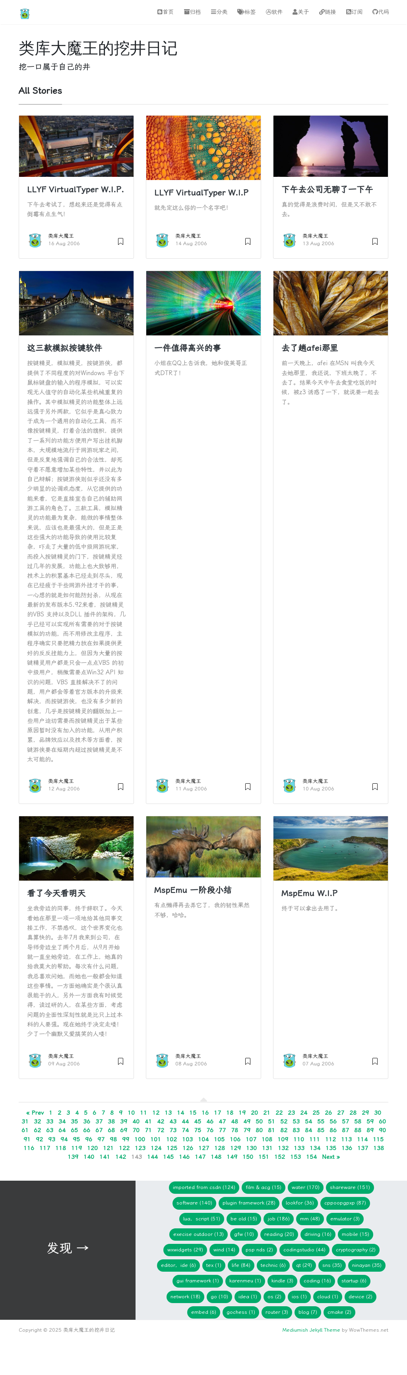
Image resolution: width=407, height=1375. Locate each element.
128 (219, 1148)
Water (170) (306, 1187)
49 (246, 1121)
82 (283, 1130)
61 (25, 1130)
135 (331, 1148)
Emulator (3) (345, 1219)
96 (88, 1139)
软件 (274, 12)
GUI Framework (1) (197, 1281)
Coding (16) (317, 1281)
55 (320, 1121)
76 (209, 1130)
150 (247, 1156)
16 (205, 1112)
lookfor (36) (300, 1203)
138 (378, 1148)
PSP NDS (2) (259, 1250)
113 (346, 1139)
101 (155, 1139)
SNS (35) (332, 1265)
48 (234, 1121)
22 (279, 1112)
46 (209, 1121)
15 (192, 1112)
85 (320, 1130)
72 (160, 1130)
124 (156, 1148)
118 (60, 1148)
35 (74, 1121)
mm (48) (310, 1219)
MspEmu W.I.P (309, 893)
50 (259, 1121)
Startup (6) (353, 1281)
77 (222, 1130)
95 (76, 1139)
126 (187, 1148)
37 (99, 1121)
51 (271, 1121)
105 (219, 1139)
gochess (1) (241, 1312)
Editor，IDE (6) (178, 1265)
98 (113, 1139)
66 (86, 1130)
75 (197, 1130)
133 (299, 1148)
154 (311, 1156)
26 (328, 1112)
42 (160, 1121)
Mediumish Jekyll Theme (311, 1330)
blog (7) (307, 1312)
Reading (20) (279, 1234)
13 (168, 1112)
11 (143, 1112)
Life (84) (241, 1265)
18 (229, 1112)
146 (184, 1156)
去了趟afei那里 (309, 348)
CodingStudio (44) (304, 1250)
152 (279, 1156)
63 (49, 1130)
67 (99, 1130)
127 (203, 1148)
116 (28, 1148)
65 (74, 1130)
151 (263, 1156)
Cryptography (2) (356, 1250)
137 (362, 1148)
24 (303, 1112)
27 (340, 1112)
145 (168, 1156)
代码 (380, 12)
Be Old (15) (244, 1219)
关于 (301, 12)
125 (172, 1148)
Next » (331, 1156)
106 (235, 1139)
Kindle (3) (282, 1281)
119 (76, 1148)
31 (25, 1121)
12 (155, 1112)
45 (197, 1121)
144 (152, 1156)
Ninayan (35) (367, 1265)
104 (203, 1139)
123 (140, 1148)
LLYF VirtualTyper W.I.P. (75, 189)
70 (136, 1130)
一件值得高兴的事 (187, 348)
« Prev (35, 1112)
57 (345, 1121)
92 (39, 1139)
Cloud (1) (327, 1296)
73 (172, 1130)
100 (139, 1139)
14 (180, 1112)
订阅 (354, 12)
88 (357, 1130)
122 (124, 1148)
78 (234, 1130)
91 (27, 1139)
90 (382, 1130)
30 (377, 1112)
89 (370, 1130)
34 (62, 1121)
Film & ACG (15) (263, 1187)
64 (62, 1130)
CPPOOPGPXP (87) (345, 1203)
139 (73, 1156)
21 (266, 1112)
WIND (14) (224, 1250)
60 (382, 1121)
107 (251, 1139)
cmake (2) (339, 1312)
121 (108, 1148)
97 (101, 1139)
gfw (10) (244, 1234)
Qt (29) (304, 1265)
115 (378, 1139)
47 (222, 1121)
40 (136, 1121)
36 (86, 1121)
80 (259, 1130)
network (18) (185, 1296)
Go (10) (219, 1296)
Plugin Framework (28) (249, 1203)
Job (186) (278, 1219)
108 (267, 1139)
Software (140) (194, 1203)
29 (365, 1112)
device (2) (360, 1296)
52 (283, 1121)
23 (291, 1112)
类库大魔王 (61, 236)
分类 (219, 12)
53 (296, 1121)
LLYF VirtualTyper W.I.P (201, 193)
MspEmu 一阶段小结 (193, 890)
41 (148, 1121)
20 (254, 1112)
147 (200, 1156)
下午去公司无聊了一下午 (327, 189)
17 (217, 1112)
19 (242, 1112)
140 (88, 1156)
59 (370, 1121)
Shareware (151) (350, 1187)
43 (172, 1121)
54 (308, 1121)
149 (232, 1156)
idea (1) (247, 1296)
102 (171, 1139)
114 (362, 1139)
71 (148, 1130)
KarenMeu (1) (245, 1281)
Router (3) (277, 1312)
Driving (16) (317, 1234)
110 (298, 1139)
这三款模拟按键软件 (64, 348)
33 (49, 1121)
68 (111, 1130)
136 (346, 1148)
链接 (327, 12)
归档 (192, 12)
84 (308, 1130)
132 (283, 1148)
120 (92, 1148)
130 (251, 1148)
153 (295, 1156)
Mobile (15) (355, 1234)
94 (64, 1139)
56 (333, 1121)
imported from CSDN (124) (204, 1187)
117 (44, 1148)
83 (296, 1130)
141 (104, 1156)
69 (123, 1130)
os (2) (274, 1296)
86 (333, 1130)
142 (120, 1156)
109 (282, 1139)
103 (187, 1139)
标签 (246, 12)
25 (316, 1112)
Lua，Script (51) (201, 1219)
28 (353, 1112)
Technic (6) (273, 1265)
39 (123, 1121)
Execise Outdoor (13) (198, 1234)
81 (271, 1130)
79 (246, 1130)
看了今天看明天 (56, 893)
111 (314, 1139)
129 (235, 1148)
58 (357, 1121)
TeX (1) (213, 1265)
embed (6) (203, 1312)
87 (345, 1130)
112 (330, 1139)
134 (315, 1148)
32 (37, 1121)
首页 (165, 12)
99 (125, 1139)
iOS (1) (299, 1296)
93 (51, 1139)
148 (216, 1156)
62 (37, 1130)
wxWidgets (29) (185, 1250)
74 (185, 1130)
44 (185, 1121)
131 (267, 1148)
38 (111, 1121)
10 (131, 1112)
